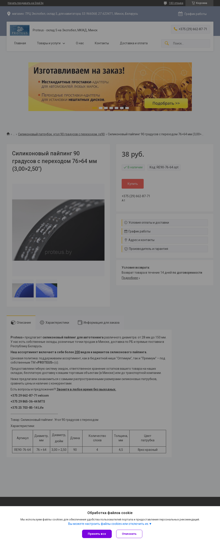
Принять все (97, 533)
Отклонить (129, 533)
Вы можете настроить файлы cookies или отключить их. (108, 524)
